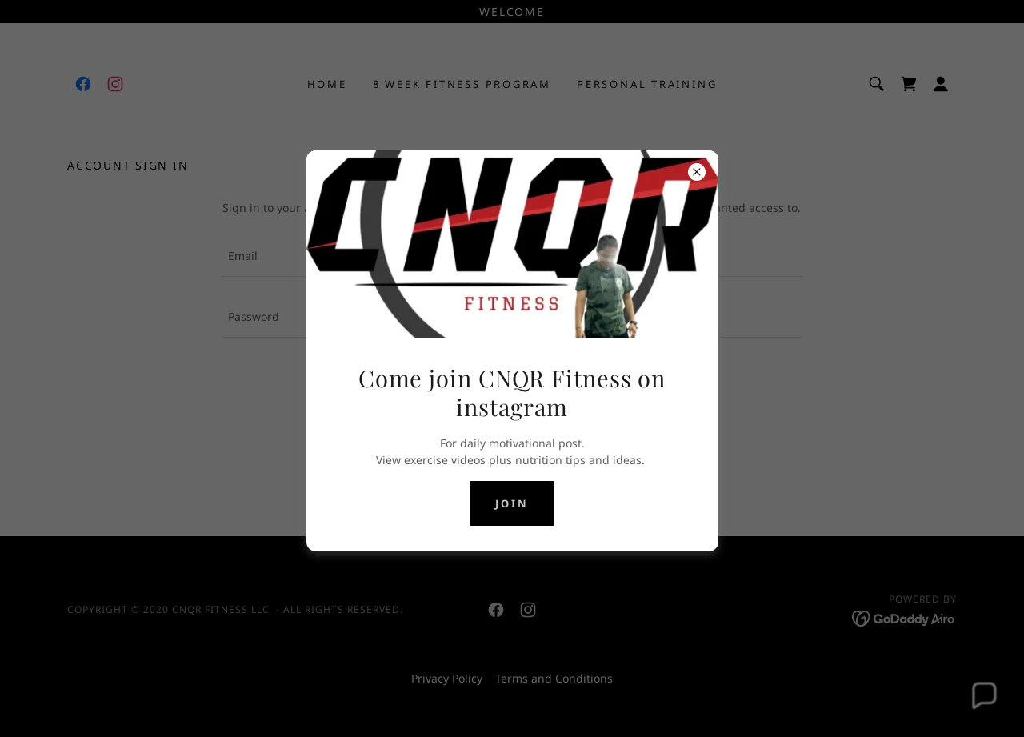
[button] (983, 696)
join (511, 503)
